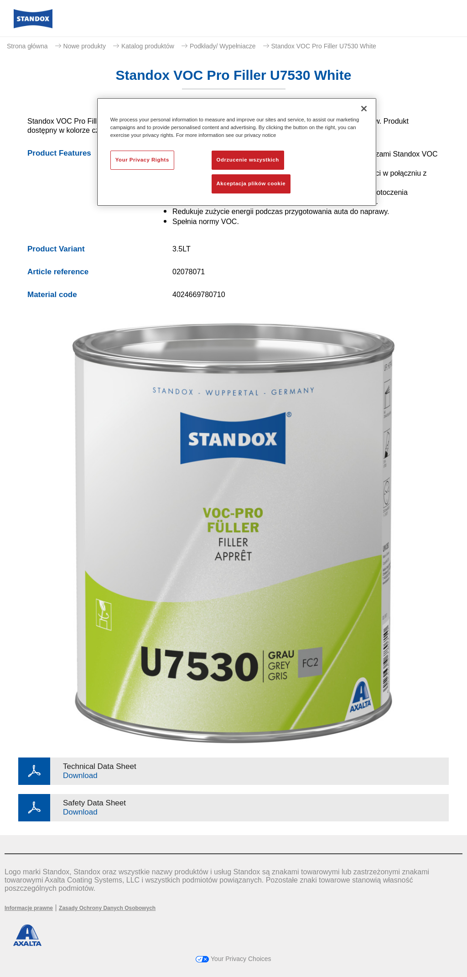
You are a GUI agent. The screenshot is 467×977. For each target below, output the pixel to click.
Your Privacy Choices (233, 958)
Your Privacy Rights (142, 159)
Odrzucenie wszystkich (248, 159)
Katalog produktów (147, 46)
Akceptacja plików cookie (251, 183)
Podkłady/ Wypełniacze (223, 46)
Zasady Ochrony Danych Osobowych (107, 908)
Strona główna (27, 46)
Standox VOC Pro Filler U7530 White (323, 46)
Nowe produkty (84, 46)
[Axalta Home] (33, 26)
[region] (237, 152)
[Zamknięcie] (364, 109)
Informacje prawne (29, 908)
